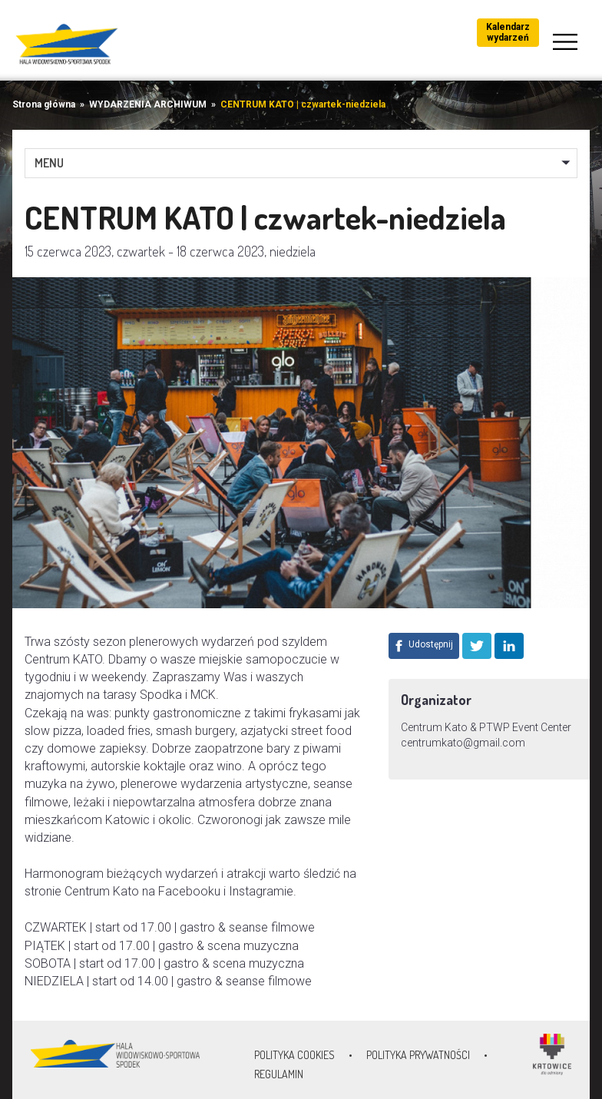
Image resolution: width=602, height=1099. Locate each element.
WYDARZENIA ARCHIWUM (148, 104)
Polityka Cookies (294, 1054)
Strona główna (43, 104)
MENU (49, 162)
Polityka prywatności (418, 1054)
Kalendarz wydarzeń (508, 32)
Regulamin (278, 1074)
